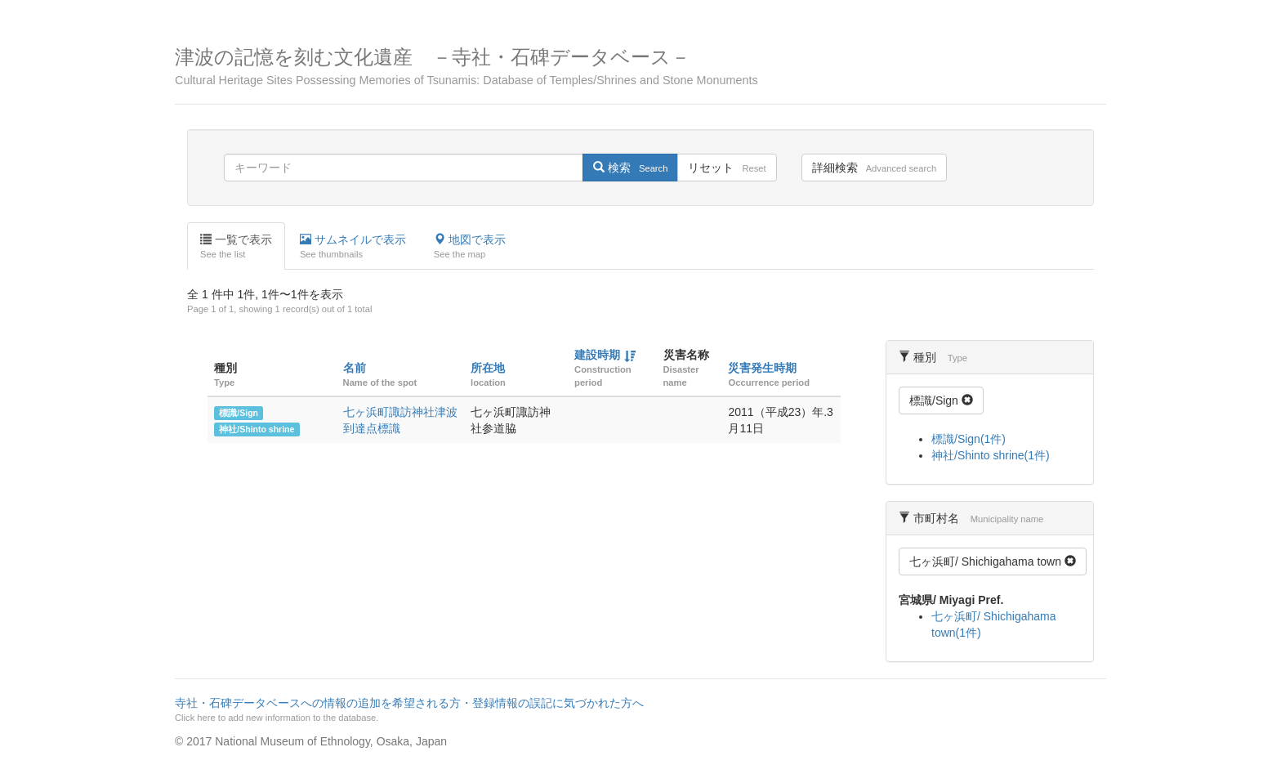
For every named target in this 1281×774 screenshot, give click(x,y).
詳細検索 (874, 167)
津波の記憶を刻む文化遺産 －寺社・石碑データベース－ (640, 66)
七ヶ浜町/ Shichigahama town (992, 561)
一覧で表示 (236, 247)
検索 (630, 167)
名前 (354, 367)
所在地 (488, 367)
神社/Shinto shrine (256, 429)
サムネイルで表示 (353, 247)
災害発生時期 (762, 367)
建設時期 (597, 354)
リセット (726, 167)
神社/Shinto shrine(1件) (990, 455)
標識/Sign (238, 413)
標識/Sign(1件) (968, 438)
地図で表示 (470, 247)
